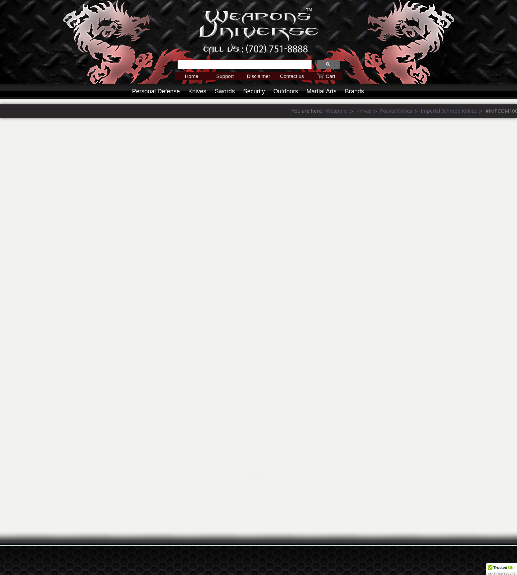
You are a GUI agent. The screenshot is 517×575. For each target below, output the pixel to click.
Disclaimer (258, 76)
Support (225, 76)
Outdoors (285, 91)
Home (191, 76)
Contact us (292, 76)
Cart (330, 76)
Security (254, 91)
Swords (225, 91)
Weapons (440, 110)
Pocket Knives (500, 110)
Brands (354, 91)
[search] (244, 65)
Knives (197, 91)
